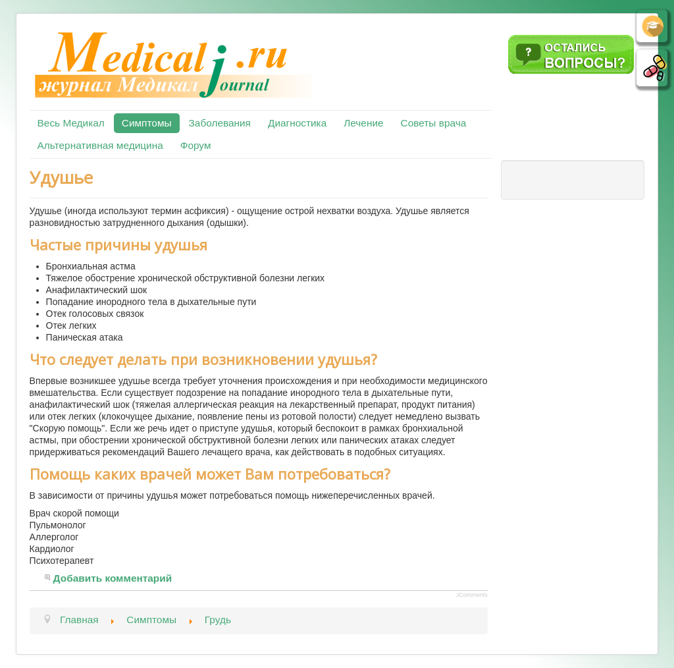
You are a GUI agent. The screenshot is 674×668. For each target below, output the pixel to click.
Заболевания (220, 122)
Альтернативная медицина (100, 145)
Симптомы (147, 122)
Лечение (363, 122)
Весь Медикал (71, 122)
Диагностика (297, 122)
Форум (195, 145)
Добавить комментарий (112, 578)
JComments (472, 595)
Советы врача (434, 122)
